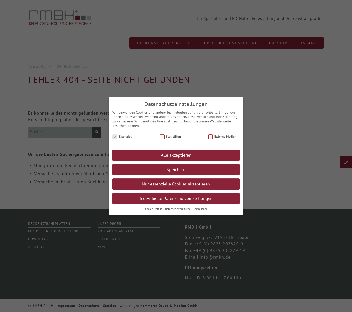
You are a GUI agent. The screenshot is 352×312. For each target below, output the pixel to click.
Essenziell (122, 139)
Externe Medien (222, 139)
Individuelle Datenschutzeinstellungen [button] (176, 201)
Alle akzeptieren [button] (176, 157)
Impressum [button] (200, 211)
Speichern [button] (176, 172)
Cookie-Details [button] (154, 211)
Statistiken (170, 139)
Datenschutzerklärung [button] (178, 211)
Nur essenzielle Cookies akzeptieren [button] (176, 186)
